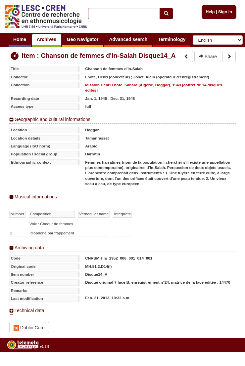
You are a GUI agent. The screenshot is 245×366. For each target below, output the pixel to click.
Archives (46, 39)
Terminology (171, 39)
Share (208, 56)
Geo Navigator (83, 39)
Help (210, 12)
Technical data (29, 310)
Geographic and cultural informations (52, 119)
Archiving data (29, 247)
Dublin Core (29, 328)
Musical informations (36, 196)
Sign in (225, 12)
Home (19, 39)
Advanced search (128, 39)
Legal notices (228, 363)
